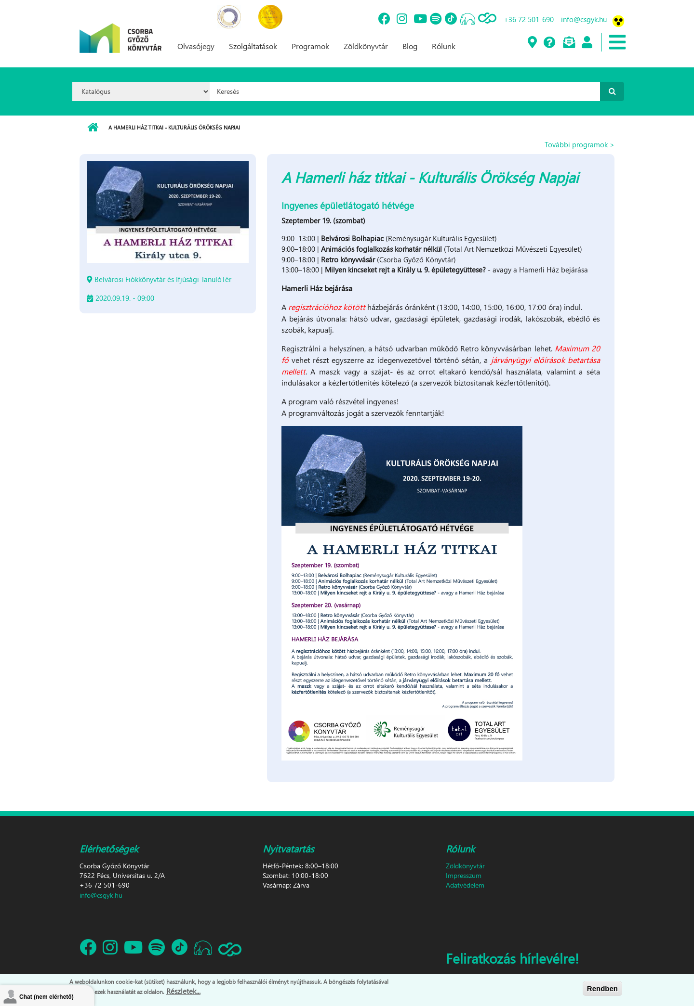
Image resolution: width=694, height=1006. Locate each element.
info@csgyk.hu (584, 19)
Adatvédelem (465, 885)
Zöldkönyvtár (366, 46)
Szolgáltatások (253, 46)
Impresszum (463, 875)
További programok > (579, 144)
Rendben (602, 990)
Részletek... (183, 993)
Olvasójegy (195, 46)
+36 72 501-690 (529, 19)
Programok (310, 46)
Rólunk (443, 46)
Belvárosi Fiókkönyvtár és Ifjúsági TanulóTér (162, 279)
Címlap (93, 128)
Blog (409, 46)
